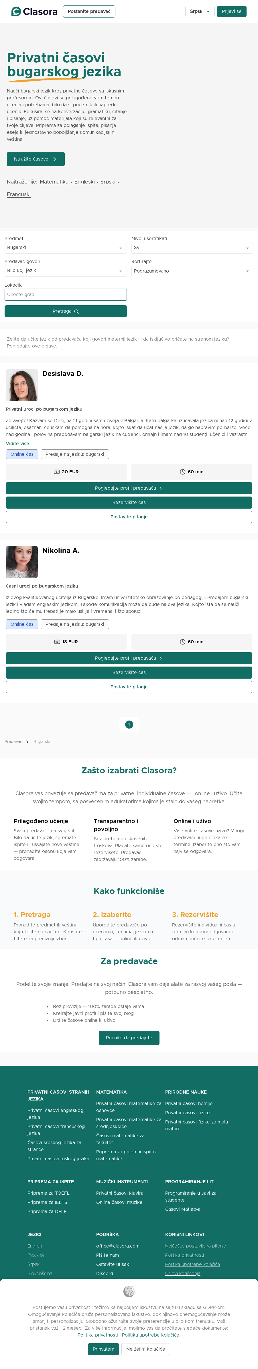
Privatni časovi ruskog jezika (58, 1158)
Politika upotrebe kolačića (192, 1264)
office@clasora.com (117, 1246)
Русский (35, 1255)
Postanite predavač (89, 11)
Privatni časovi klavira (119, 1193)
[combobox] (66, 248)
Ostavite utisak (112, 1264)
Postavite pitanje (129, 516)
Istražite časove (36, 159)
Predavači (14, 741)
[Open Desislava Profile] (22, 385)
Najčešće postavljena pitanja (195, 1246)
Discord (104, 1273)
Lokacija (14, 285)
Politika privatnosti (184, 1255)
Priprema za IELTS (47, 1202)
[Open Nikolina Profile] (22, 562)
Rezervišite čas (129, 502)
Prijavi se (232, 11)
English (34, 1246)
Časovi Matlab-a (182, 1209)
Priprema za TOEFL (48, 1193)
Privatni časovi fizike (187, 1112)
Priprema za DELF (47, 1211)
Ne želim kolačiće (145, 1349)
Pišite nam (107, 1255)
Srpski (200, 11)
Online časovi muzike (119, 1202)
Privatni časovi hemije (189, 1103)
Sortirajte (141, 261)
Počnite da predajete (129, 1037)
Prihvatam (103, 1349)
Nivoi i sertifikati (149, 238)
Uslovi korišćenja (182, 1273)
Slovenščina (39, 1273)
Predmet (14, 238)
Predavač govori (22, 261)
